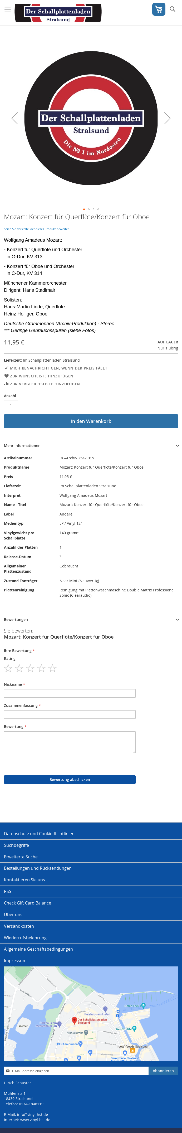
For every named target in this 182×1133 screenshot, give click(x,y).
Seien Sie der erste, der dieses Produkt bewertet (36, 229)
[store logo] (58, 13)
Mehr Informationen (22, 445)
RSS (7, 891)
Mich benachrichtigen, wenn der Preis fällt (58, 368)
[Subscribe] (163, 1071)
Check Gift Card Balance (27, 903)
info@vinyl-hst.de (32, 1114)
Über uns (13, 914)
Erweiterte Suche (21, 857)
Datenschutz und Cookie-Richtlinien (39, 834)
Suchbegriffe (16, 845)
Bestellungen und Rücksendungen (38, 868)
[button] (14, 118)
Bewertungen (16, 619)
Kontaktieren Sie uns (24, 880)
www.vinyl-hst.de (35, 1119)
